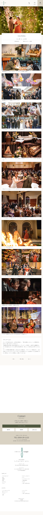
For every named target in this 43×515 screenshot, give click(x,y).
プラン (23, 477)
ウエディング (4, 473)
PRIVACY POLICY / (21, 498)
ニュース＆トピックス (26, 478)
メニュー (3, 493)
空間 (3, 494)
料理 (3, 480)
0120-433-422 (24, 439)
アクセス (23, 481)
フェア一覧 (10, 513)
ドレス (3, 483)
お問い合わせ (34, 429)
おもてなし (4, 481)
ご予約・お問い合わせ (26, 483)
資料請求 (21, 429)
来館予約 (8, 429)
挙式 (3, 477)
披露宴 (3, 478)
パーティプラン (24, 490)
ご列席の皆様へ (24, 480)
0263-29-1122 (23, 438)
